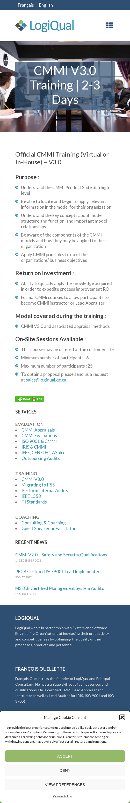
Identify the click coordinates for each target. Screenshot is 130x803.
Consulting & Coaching (43, 522)
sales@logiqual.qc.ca (46, 380)
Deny (65, 770)
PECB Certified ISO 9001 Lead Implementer (57, 571)
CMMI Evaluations (39, 435)
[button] (122, 717)
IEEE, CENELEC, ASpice (43, 452)
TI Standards (34, 502)
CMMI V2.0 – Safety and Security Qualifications (61, 554)
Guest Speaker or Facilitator (48, 528)
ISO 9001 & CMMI (39, 441)
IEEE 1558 (31, 496)
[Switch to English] (46, 5)
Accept (65, 756)
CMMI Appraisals (38, 430)
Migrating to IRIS (38, 485)
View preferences (65, 784)
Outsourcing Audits (40, 458)
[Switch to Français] (26, 5)
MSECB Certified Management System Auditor (60, 588)
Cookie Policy (62, 796)
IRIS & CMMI (33, 447)
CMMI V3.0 (32, 479)
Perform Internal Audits (44, 490)
